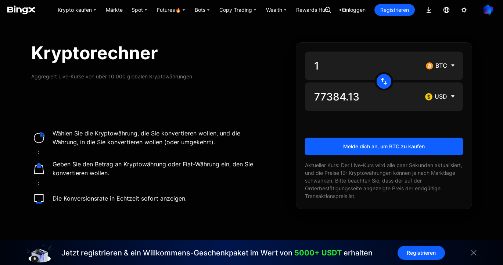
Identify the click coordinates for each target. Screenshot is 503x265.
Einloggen (354, 10)
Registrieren (394, 10)
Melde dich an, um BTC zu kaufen (384, 146)
